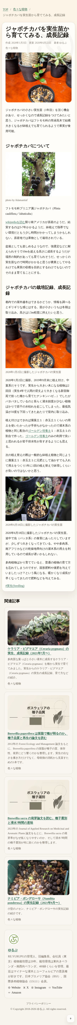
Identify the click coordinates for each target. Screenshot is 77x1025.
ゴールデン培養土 (39, 430)
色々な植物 (20, 9)
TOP (5, 9)
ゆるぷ (63, 42)
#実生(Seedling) (14, 585)
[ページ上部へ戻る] (71, 1019)
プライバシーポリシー (38, 1003)
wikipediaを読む (15, 222)
